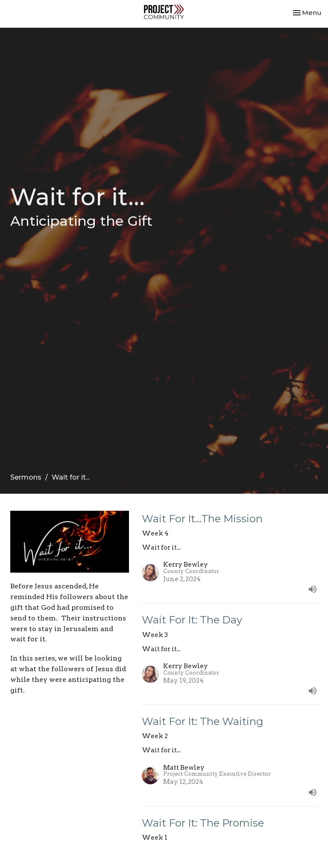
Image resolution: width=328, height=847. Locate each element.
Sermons (25, 477)
